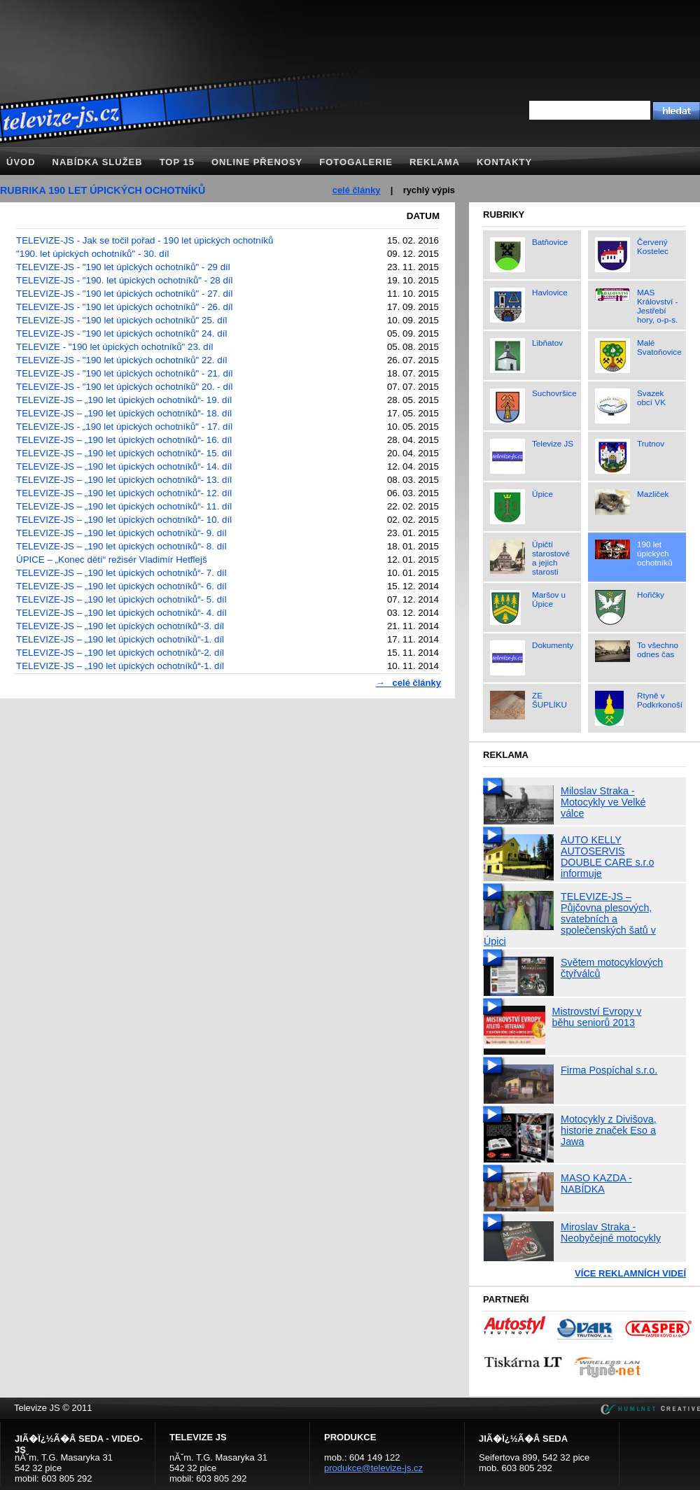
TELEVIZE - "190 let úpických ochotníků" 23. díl (114, 347)
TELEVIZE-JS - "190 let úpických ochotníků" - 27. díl (124, 293)
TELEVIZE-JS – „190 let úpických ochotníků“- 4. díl (121, 612)
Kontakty (504, 162)
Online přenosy (256, 162)
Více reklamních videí (630, 1273)
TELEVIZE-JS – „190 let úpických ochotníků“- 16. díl (124, 440)
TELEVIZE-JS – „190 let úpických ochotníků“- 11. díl (124, 506)
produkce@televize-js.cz (373, 1468)
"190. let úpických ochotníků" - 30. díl (92, 253)
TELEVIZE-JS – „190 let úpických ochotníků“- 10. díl (124, 519)
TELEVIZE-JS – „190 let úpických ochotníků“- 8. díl (121, 546)
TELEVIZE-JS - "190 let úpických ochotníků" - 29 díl (123, 267)
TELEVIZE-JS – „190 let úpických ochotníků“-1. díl (120, 639)
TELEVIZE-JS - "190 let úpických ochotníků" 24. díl (121, 333)
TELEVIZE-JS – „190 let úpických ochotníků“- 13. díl (124, 480)
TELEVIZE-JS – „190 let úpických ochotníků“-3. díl (120, 626)
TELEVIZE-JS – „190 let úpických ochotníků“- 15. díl (124, 453)
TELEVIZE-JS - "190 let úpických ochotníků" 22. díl (121, 360)
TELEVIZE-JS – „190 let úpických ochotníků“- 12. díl (124, 493)
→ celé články (408, 682)
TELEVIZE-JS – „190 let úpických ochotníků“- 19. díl (124, 400)
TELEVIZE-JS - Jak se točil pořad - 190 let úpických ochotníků (144, 240)
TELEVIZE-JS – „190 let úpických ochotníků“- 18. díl (124, 413)
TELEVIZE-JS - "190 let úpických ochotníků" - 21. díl (124, 373)
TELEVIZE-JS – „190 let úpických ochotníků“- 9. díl (121, 533)
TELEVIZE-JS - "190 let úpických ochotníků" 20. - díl (124, 386)
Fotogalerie (356, 162)
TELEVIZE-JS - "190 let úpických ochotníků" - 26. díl (124, 307)
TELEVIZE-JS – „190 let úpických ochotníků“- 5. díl (121, 599)
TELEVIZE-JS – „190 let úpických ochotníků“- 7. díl (121, 573)
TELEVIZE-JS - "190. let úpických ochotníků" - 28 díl (124, 280)
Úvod (21, 162)
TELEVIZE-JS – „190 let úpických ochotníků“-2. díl (120, 652)
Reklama (435, 162)
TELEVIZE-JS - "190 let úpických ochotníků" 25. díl (121, 320)
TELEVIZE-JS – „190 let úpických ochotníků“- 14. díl (124, 466)
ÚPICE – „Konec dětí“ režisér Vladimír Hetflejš (111, 559)
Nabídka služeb (97, 162)
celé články (356, 190)
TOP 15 (177, 162)
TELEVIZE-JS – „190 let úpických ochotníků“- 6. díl (121, 586)
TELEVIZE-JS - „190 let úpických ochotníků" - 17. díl (124, 426)
